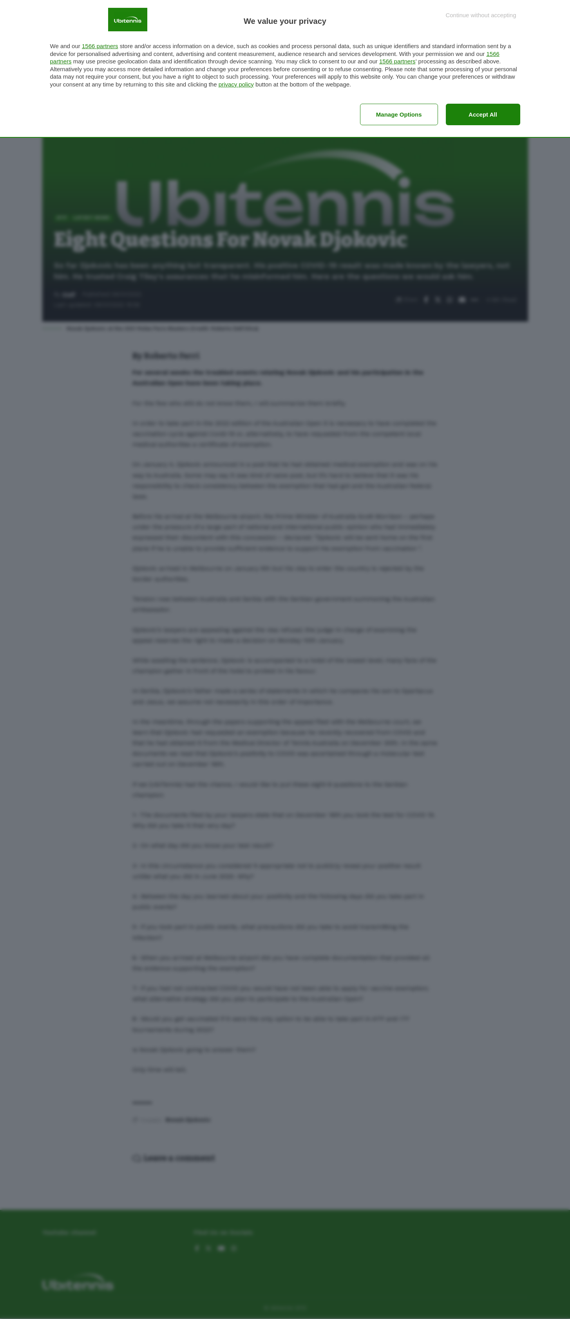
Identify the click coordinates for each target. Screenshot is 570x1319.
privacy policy (236, 84)
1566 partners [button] (100, 46)
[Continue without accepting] (481, 15)
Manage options (399, 114)
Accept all (483, 114)
